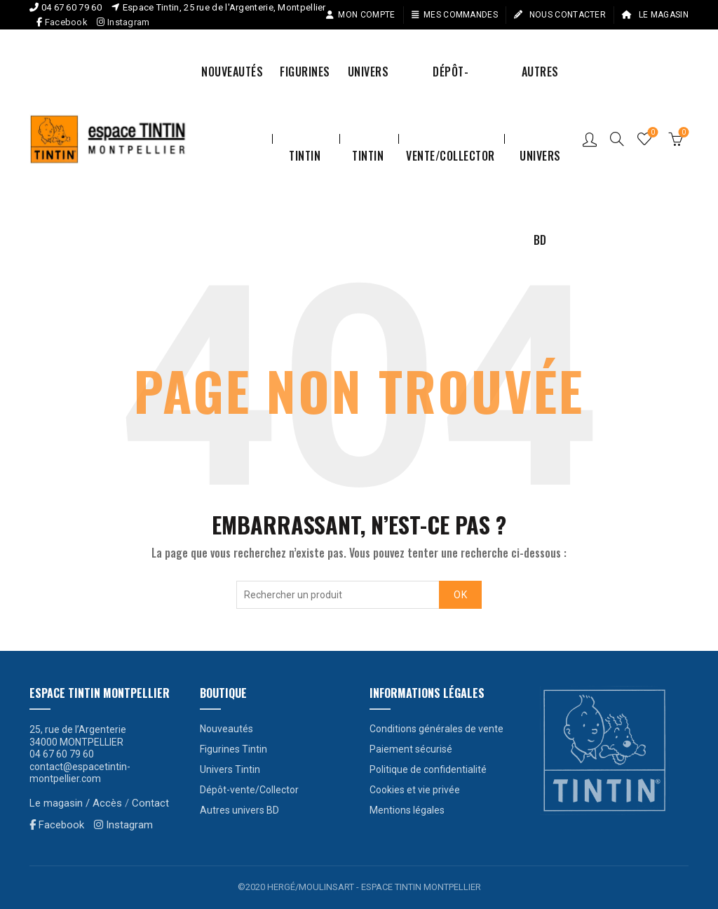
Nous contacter (559, 15)
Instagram (123, 22)
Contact (150, 803)
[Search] (617, 138)
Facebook (66, 22)
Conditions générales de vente (436, 728)
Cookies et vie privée (415, 789)
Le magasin (655, 15)
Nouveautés (232, 71)
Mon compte (360, 15)
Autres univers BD (540, 88)
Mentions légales (407, 810)
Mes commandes (454, 15)
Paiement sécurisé (411, 749)
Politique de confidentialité (428, 769)
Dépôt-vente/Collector (450, 88)
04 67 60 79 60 (71, 7)
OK (460, 594)
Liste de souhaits (652, 132)
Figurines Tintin (305, 88)
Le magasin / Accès (75, 803)
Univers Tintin (368, 88)
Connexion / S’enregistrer (589, 138)
